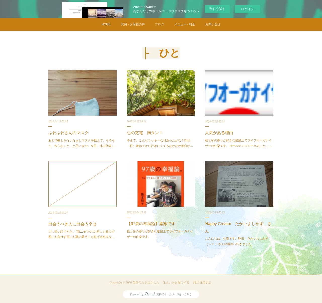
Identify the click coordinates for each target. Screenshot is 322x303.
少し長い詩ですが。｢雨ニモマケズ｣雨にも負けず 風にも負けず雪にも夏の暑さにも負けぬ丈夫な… (81, 234)
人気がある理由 (219, 133)
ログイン (247, 9)
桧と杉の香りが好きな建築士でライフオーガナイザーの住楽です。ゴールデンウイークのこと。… (238, 143)
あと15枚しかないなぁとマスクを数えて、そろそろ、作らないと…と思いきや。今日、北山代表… (81, 143)
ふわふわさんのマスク (68, 133)
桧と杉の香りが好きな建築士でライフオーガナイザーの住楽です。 (160, 234)
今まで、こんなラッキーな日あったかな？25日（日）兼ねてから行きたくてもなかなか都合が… (160, 143)
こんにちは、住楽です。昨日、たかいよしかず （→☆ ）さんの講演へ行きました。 (238, 241)
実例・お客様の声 (133, 24)
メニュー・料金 (184, 24)
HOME (106, 24)
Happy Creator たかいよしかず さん (238, 227)
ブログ (159, 24)
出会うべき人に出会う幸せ (72, 224)
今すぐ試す (217, 9)
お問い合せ (212, 24)
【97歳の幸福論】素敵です (151, 224)
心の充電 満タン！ (145, 133)
